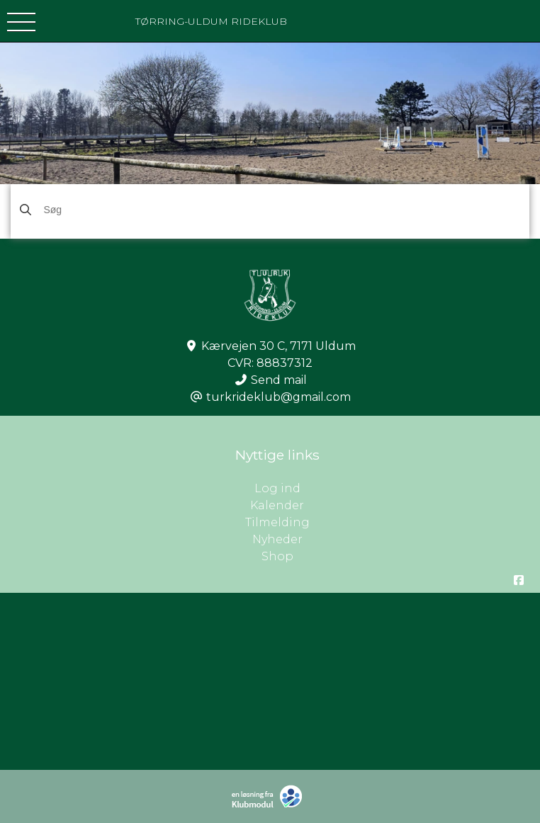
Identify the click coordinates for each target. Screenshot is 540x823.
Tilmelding (277, 522)
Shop (277, 556)
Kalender (277, 505)
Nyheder (277, 539)
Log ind (397, 488)
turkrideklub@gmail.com (278, 397)
